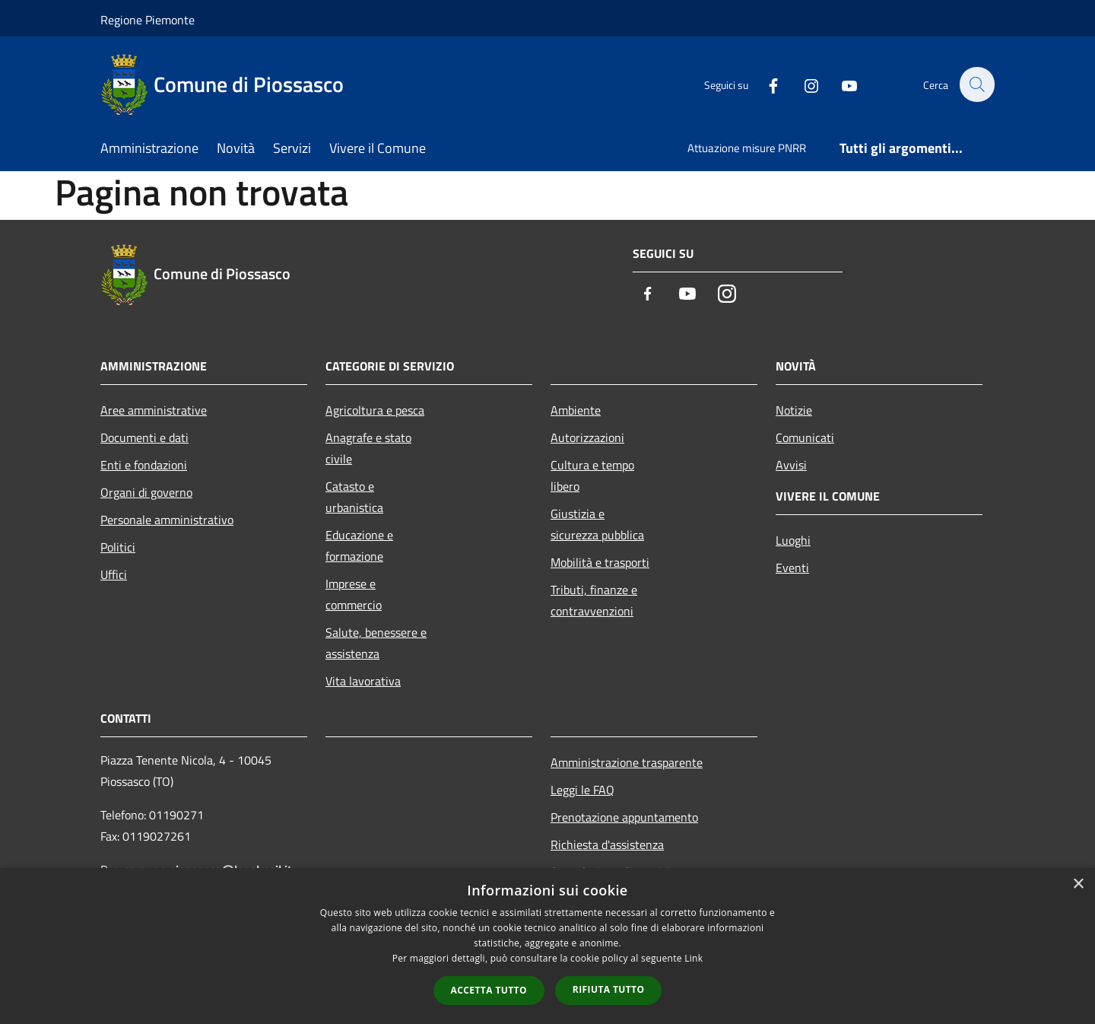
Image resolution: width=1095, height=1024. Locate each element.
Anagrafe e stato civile (368, 448)
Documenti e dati (144, 437)
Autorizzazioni (587, 437)
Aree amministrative (153, 410)
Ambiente (576, 410)
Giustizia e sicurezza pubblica (597, 524)
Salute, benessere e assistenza (376, 643)
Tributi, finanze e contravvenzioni (594, 600)
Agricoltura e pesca (374, 410)
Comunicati (805, 437)
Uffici (113, 574)
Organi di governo (146, 492)
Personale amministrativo (166, 519)
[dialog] (547, 946)
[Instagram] (803, 84)
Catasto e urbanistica (354, 497)
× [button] (1078, 884)
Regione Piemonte (147, 20)
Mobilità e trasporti (600, 562)
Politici (117, 547)
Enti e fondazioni (143, 465)
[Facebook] (765, 84)
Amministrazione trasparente (627, 762)
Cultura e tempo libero (592, 475)
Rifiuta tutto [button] (609, 989)
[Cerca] (976, 84)
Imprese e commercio (353, 594)
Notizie (794, 410)
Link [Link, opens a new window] (693, 958)
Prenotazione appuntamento (624, 817)
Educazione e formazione (359, 545)
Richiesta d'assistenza (607, 844)
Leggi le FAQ (582, 790)
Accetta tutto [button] (489, 990)
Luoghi (793, 540)
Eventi (792, 567)
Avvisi (791, 465)
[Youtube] (841, 84)
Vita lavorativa (363, 681)
